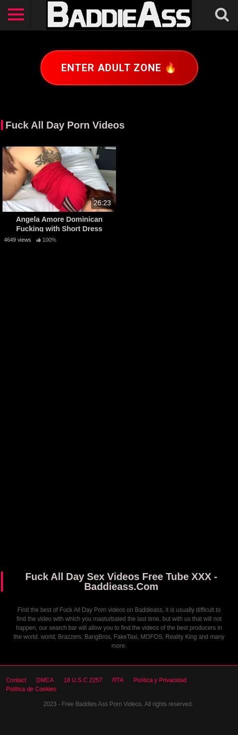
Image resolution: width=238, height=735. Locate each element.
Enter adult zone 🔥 (119, 68)
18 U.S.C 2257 (83, 680)
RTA (118, 680)
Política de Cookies (31, 689)
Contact (16, 680)
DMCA (45, 680)
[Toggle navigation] (16, 15)
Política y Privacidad (159, 680)
